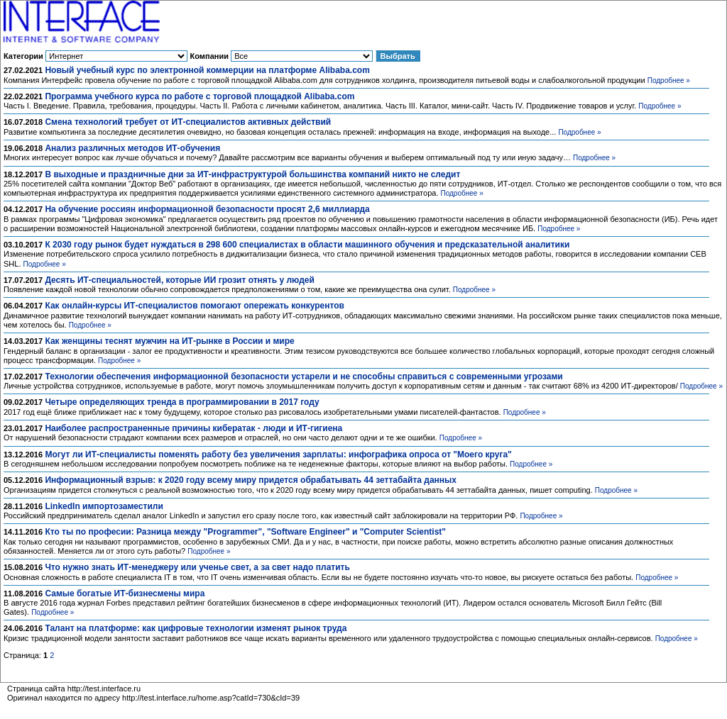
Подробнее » (668, 80)
